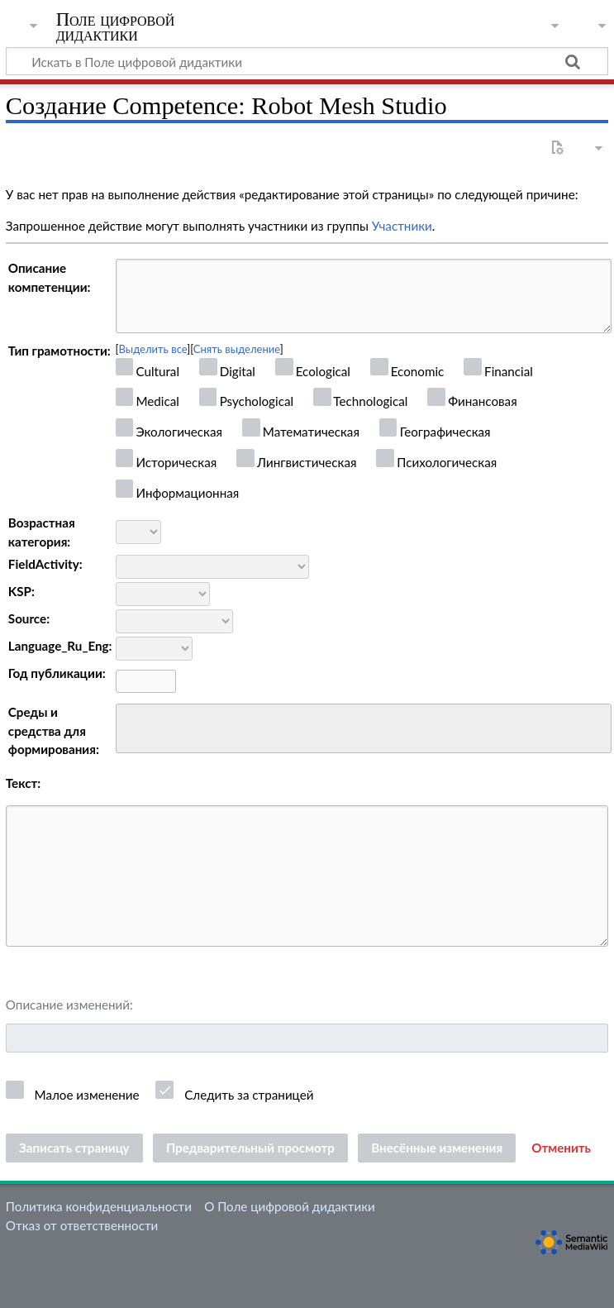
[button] (561, 1148)
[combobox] (364, 728)
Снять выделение (236, 349)
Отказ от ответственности (82, 1225)
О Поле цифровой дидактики (289, 1206)
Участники (402, 225)
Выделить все (153, 349)
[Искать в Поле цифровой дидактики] (307, 61)
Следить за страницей (248, 1094)
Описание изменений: (69, 1004)
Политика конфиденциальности (99, 1206)
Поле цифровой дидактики (115, 27)
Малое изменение (87, 1094)
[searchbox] (131, 726)
